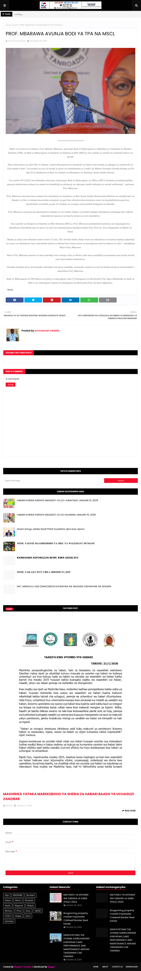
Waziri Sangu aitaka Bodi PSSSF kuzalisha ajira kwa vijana (50, 529)
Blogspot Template (23, 966)
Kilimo (18, 900)
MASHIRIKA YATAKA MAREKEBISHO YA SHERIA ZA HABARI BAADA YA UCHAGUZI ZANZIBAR (68, 796)
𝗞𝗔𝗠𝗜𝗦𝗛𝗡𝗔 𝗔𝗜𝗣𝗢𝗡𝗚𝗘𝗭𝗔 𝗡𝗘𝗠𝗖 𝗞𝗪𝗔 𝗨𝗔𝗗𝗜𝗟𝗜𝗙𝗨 (47, 557)
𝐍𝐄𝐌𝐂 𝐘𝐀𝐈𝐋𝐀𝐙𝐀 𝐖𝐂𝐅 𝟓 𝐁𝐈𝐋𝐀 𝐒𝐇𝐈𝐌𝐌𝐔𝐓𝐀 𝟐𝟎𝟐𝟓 (43, 572)
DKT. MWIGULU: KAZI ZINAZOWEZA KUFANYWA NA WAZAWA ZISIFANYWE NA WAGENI (64, 586)
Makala (30, 905)
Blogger (51, 966)
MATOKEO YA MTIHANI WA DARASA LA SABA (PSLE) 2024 (75, 898)
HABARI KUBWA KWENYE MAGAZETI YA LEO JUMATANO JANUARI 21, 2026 (57, 500)
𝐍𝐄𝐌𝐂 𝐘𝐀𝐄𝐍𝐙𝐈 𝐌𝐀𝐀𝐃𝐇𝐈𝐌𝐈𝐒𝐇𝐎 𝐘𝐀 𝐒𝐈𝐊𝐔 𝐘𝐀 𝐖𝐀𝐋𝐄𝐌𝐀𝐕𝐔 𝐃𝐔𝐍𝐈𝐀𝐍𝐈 (55, 543)
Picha (19, 910)
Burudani (31, 895)
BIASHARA (17, 895)
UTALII (8, 916)
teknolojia (9, 921)
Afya (7, 895)
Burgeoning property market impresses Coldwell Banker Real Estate (75, 918)
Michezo (8, 910)
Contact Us (117, 966)
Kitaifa (15, 25)
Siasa (28, 910)
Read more (130, 810)
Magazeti (19, 905)
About (105, 966)
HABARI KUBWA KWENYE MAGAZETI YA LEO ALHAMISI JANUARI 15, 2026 (56, 514)
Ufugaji (18, 916)
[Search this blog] (53, 480)
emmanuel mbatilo (17, 40)
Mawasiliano (132, 966)
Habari (8, 900)
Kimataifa (29, 900)
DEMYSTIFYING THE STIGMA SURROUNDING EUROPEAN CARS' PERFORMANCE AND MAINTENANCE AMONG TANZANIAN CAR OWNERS (76, 945)
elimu (27, 916)
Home (8, 25)
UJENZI (38, 910)
